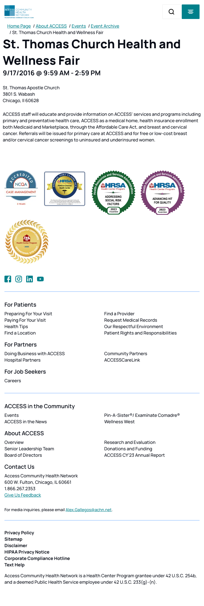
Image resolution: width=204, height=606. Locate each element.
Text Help (14, 565)
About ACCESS (51, 26)
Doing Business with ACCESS (34, 353)
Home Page (19, 26)
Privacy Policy (19, 533)
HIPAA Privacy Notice (27, 552)
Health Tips (16, 326)
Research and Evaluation (130, 442)
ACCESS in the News (25, 422)
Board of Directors (23, 455)
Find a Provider (119, 314)
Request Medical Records (130, 320)
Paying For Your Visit (25, 320)
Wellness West (119, 422)
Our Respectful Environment (133, 326)
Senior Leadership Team (29, 449)
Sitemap (13, 539)
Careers (12, 380)
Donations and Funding (128, 449)
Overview (14, 442)
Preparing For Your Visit (28, 314)
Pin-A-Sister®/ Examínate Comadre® (142, 415)
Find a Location (20, 333)
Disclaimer (15, 545)
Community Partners (126, 353)
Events (79, 26)
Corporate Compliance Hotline (37, 558)
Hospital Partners (22, 360)
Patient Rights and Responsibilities (140, 333)
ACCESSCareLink (122, 360)
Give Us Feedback (22, 495)
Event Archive (105, 26)
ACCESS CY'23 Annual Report (134, 455)
